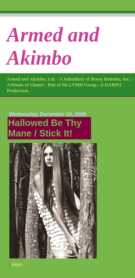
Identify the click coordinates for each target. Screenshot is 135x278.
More (17, 264)
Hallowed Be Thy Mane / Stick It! (45, 128)
